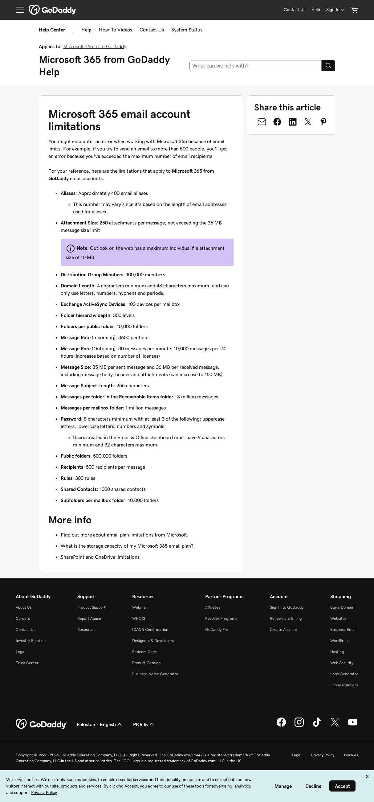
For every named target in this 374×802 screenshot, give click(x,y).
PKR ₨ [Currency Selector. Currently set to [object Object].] (144, 724)
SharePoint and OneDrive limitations (100, 556)
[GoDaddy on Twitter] (334, 725)
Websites (338, 618)
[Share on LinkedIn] (292, 121)
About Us (24, 607)
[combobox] (255, 65)
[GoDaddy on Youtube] (352, 725)
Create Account (283, 629)
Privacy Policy (322, 755)
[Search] (328, 65)
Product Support (91, 607)
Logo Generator (344, 674)
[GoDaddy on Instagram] (299, 725)
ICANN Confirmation (150, 629)
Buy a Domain (342, 607)
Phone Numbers (344, 685)
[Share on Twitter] (308, 121)
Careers (23, 618)
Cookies (351, 755)
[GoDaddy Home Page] (41, 724)
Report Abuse (89, 618)
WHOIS (138, 618)
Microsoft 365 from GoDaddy (94, 46)
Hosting (337, 652)
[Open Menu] (17, 9)
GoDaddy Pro (216, 629)
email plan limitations (130, 534)
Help (86, 29)
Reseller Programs (221, 618)
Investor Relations (31, 641)
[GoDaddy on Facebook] (281, 725)
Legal (20, 652)
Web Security (341, 663)
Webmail (140, 607)
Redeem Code (144, 652)
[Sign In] (336, 9)
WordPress (339, 641)
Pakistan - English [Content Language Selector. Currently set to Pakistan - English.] (100, 724)
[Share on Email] (262, 121)
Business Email (343, 629)
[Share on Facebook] (277, 121)
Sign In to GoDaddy (286, 607)
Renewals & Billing (286, 618)
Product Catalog (146, 663)
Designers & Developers (153, 641)
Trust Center (27, 663)
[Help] (316, 9)
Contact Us (152, 29)
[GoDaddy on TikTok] (317, 725)
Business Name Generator (155, 674)
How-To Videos (115, 29)
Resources (86, 629)
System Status (186, 29)
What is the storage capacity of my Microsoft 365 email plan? (127, 545)
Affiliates (212, 607)
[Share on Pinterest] (323, 121)
